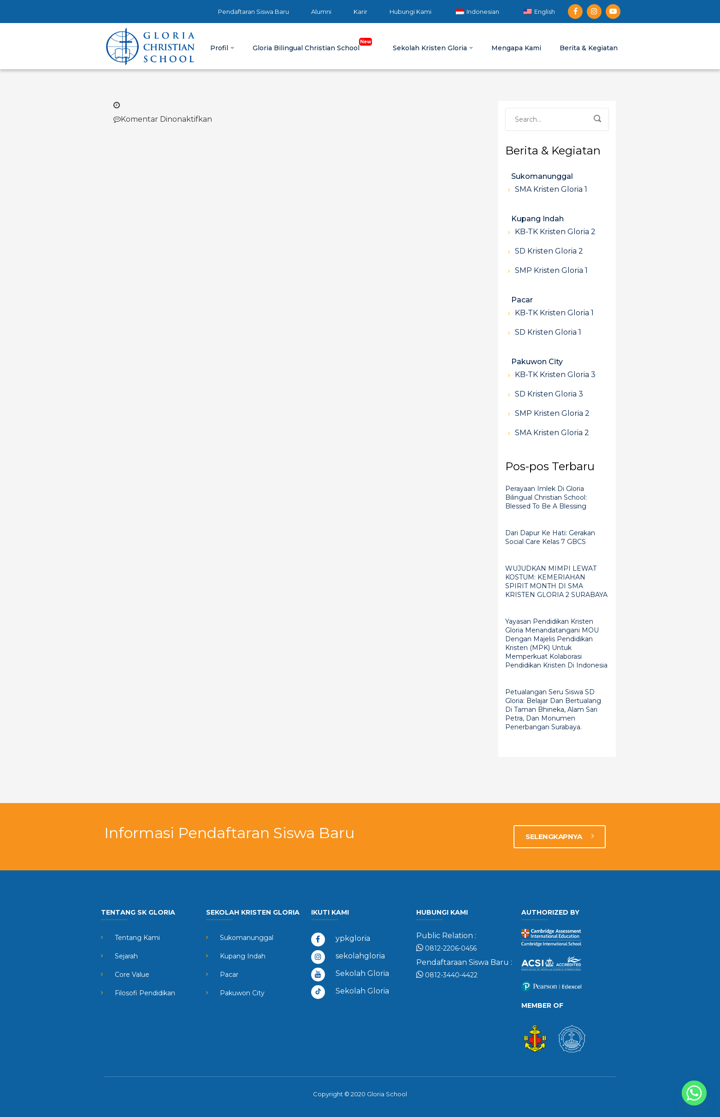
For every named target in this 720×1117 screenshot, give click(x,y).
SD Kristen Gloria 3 (549, 394)
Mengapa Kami (516, 48)
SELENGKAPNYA (559, 836)
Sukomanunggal (542, 176)
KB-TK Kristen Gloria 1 (554, 312)
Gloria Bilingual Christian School (313, 48)
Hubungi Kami (410, 11)
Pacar (522, 300)
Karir (360, 11)
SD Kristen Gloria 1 (548, 332)
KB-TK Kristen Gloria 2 (555, 231)
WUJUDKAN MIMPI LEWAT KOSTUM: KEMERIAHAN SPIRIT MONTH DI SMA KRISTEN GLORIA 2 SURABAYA (556, 581)
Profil (222, 48)
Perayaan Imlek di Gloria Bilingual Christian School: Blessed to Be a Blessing (546, 497)
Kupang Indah (537, 218)
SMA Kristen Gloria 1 (551, 189)
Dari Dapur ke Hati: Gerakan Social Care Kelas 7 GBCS (550, 537)
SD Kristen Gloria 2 (549, 251)
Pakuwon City (537, 361)
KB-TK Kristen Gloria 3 (555, 374)
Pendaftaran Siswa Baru (253, 11)
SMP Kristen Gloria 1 (551, 270)
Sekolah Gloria (362, 973)
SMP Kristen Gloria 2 (552, 413)
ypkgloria (353, 938)
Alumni (321, 11)
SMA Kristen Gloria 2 (552, 432)
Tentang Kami (137, 938)
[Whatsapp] (694, 1093)
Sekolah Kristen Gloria (433, 48)
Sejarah (126, 956)
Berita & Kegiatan (589, 48)
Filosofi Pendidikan (145, 993)
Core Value (132, 974)
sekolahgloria (360, 956)
